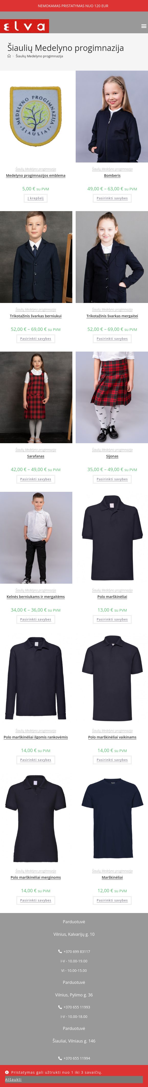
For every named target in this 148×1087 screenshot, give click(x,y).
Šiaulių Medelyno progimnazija (39, 56)
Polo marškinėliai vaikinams (112, 737)
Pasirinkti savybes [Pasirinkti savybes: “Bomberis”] (112, 198)
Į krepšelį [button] (36, 198)
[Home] (9, 56)
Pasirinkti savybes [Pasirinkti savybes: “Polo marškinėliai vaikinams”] (112, 760)
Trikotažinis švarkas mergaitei (112, 315)
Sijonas (112, 456)
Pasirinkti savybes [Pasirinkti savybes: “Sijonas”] (112, 479)
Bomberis (112, 175)
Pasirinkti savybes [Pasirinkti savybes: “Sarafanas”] (35, 479)
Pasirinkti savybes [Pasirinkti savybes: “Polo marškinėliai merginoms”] (35, 900)
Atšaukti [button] (13, 1079)
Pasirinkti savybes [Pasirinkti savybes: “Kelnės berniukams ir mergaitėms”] (35, 619)
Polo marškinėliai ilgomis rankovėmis (36, 737)
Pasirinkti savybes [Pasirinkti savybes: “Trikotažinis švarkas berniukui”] (35, 338)
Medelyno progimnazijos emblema (35, 175)
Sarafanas (35, 456)
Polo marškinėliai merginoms (35, 877)
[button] (144, 25)
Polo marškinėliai (112, 596)
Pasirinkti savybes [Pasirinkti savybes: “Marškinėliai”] (112, 900)
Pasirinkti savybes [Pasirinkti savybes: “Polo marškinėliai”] (112, 619)
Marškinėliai (112, 877)
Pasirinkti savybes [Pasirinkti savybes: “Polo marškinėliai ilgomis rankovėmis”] (35, 760)
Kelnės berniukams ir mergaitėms (36, 596)
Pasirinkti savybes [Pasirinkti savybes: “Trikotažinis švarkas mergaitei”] (112, 338)
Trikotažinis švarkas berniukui (36, 315)
